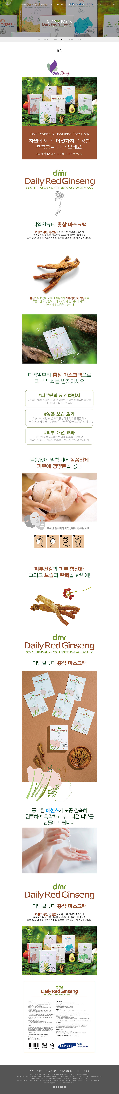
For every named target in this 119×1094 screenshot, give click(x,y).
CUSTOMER (97, 4)
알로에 (55, 39)
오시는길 (86, 1071)
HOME (32, 1071)
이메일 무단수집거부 (66, 1071)
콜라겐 (46, 39)
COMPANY (23, 4)
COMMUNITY (85, 4)
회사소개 (39, 1071)
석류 (38, 39)
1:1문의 (78, 1071)
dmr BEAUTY (61, 4)
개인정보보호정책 (51, 1071)
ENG (113, 4)
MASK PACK (73, 4)
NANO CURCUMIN (47, 4)
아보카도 (70, 39)
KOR (107, 4)
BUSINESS (34, 4)
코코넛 (79, 39)
